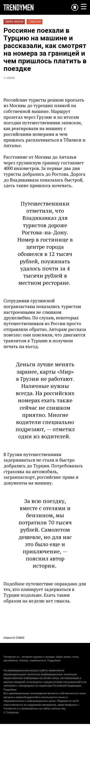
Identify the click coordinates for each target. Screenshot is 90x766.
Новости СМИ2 (13, 637)
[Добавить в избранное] (74, 7)
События (34, 21)
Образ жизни (14, 21)
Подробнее (53, 660)
